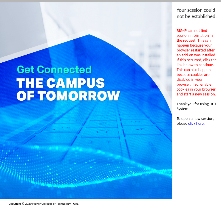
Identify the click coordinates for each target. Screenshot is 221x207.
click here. (196, 123)
